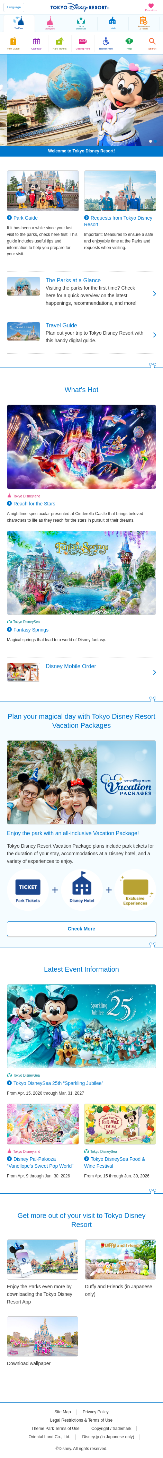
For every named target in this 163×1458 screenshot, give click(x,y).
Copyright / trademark (111, 1428)
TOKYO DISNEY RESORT (80, 7)
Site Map (62, 1412)
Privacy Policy (96, 1412)
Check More (81, 928)
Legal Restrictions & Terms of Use (81, 1420)
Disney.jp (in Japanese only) (108, 1436)
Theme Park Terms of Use (55, 1428)
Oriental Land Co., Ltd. (50, 1436)
